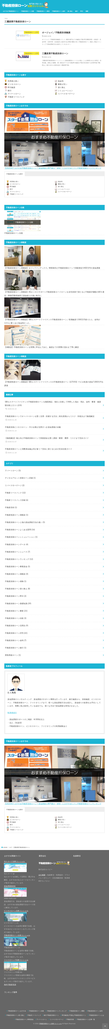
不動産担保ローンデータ (16, 544)
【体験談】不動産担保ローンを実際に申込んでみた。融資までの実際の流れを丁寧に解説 (41, 347)
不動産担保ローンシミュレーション (21, 537)
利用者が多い (13, 81)
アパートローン (14, 94)
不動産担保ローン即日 (15, 596)
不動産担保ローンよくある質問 (20, 529)
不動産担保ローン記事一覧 (86, 1019)
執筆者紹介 (12, 713)
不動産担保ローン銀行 (15, 648)
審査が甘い (62, 84)
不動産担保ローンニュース (17, 552)
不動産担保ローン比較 (27, 11)
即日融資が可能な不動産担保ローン (74, 1015)
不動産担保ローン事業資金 (17, 566)
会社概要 (41, 875)
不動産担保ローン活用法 (16, 625)
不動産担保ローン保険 (15, 581)
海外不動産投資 (10, 985)
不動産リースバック (16, 97)
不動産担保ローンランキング (19, 559)
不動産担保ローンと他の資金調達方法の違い (25, 522)
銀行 (76, 11)
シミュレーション (65, 90)
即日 (81, 11)
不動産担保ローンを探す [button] (14, 174)
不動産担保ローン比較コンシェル (50, 1023)
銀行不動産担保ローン (51, 1015)
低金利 (60, 81)
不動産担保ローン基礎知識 (18, 603)
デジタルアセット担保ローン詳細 (20, 478)
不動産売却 (11, 507)
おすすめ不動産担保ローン (11, 11)
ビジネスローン (14, 84)
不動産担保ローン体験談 (16, 574)
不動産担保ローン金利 (58, 11)
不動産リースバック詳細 (16, 500)
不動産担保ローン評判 (16, 633)
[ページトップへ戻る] (105, 1026)
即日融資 (11, 87)
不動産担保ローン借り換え (17, 589)
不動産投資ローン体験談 (16, 515)
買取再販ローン (13, 655)
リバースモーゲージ (66, 94)
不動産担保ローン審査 (43, 11)
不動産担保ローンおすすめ (17, 1011)
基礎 (87, 11)
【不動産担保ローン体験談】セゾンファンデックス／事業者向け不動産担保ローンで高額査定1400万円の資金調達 (52, 268)
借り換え (70, 11)
